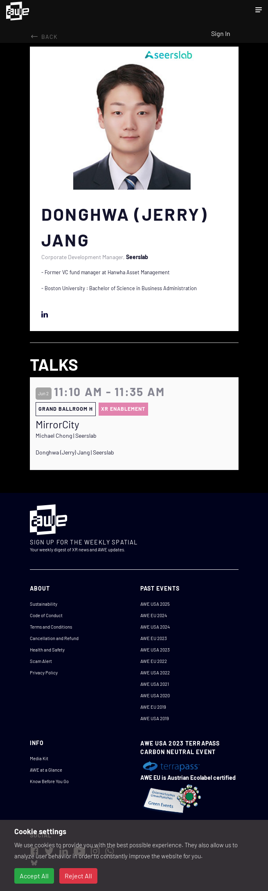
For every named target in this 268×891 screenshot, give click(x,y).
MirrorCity (57, 424)
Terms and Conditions (51, 626)
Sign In (220, 33)
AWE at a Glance (46, 769)
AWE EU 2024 (153, 615)
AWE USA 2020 (155, 695)
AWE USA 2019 (154, 718)
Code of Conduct (46, 615)
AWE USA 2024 (155, 626)
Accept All (34, 876)
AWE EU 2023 (153, 638)
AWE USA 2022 (155, 672)
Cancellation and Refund (54, 638)
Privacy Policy (44, 672)
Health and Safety (47, 649)
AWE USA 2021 (154, 684)
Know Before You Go (49, 781)
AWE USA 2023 (155, 649)
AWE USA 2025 (155, 604)
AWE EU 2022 (153, 661)
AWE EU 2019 (153, 707)
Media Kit (39, 758)
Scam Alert (41, 661)
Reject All (78, 876)
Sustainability (43, 604)
